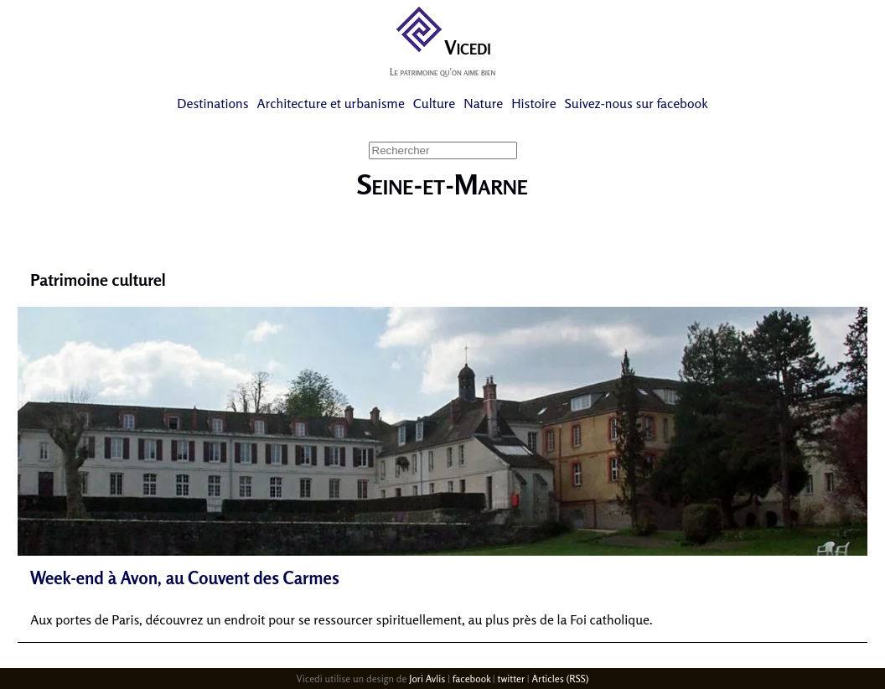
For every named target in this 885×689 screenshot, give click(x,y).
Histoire (533, 103)
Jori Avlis (427, 678)
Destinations (212, 103)
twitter (511, 678)
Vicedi (442, 47)
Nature (483, 103)
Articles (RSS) (559, 678)
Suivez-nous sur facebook (636, 103)
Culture (434, 103)
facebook (471, 678)
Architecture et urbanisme (331, 103)
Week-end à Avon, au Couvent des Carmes (184, 577)
